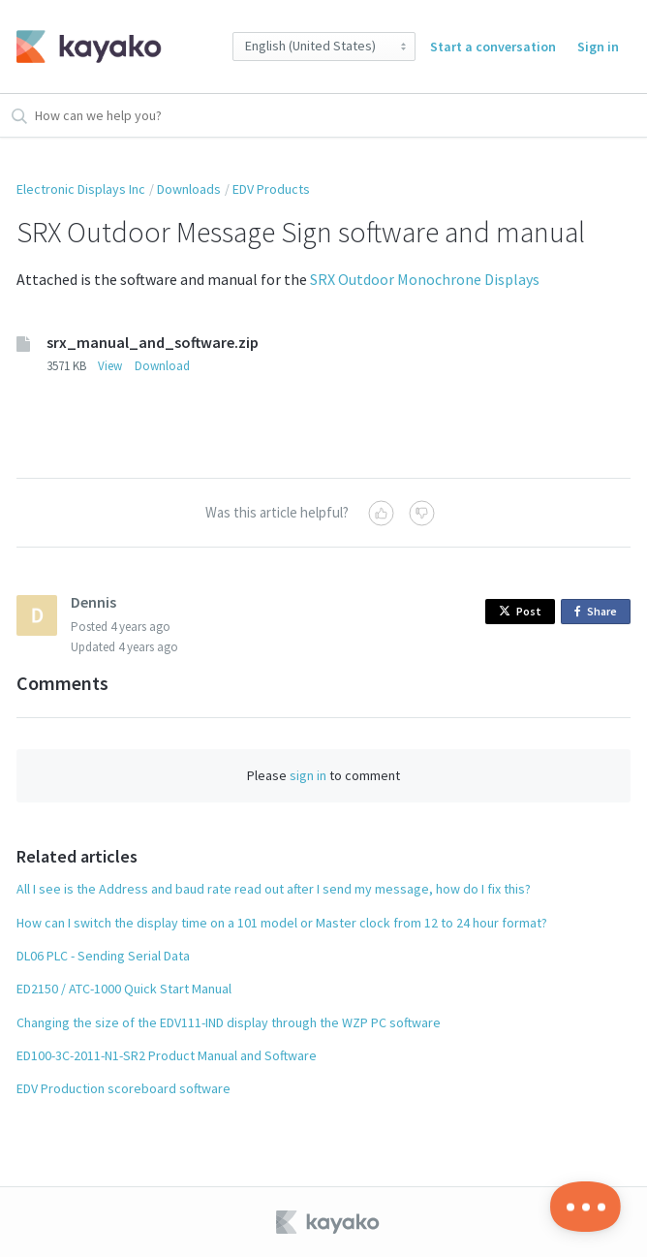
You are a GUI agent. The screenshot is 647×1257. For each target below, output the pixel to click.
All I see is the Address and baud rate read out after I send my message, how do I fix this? (273, 888)
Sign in (598, 46)
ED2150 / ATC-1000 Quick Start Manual (123, 988)
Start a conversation (493, 46)
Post (520, 611)
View (110, 366)
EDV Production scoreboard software (123, 1088)
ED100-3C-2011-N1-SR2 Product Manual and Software (166, 1055)
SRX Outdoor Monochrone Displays (424, 279)
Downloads (189, 189)
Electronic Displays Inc (80, 189)
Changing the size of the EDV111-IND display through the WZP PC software (228, 1022)
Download (162, 366)
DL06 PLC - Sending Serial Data (103, 955)
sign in (308, 775)
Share (599, 612)
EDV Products (271, 189)
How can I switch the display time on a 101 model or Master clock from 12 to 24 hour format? (281, 922)
